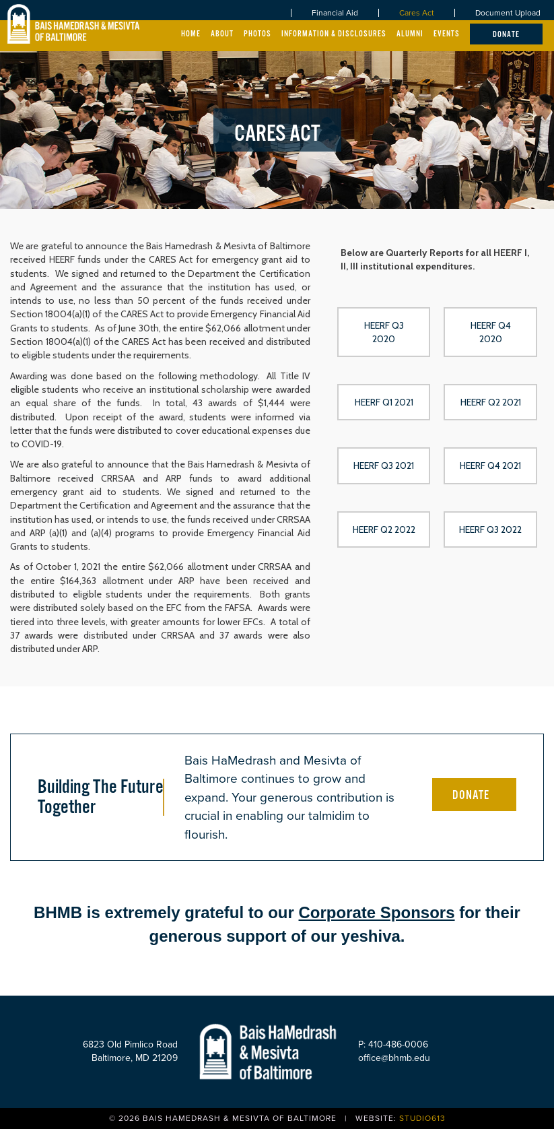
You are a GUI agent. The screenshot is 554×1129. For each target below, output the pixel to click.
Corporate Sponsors (377, 912)
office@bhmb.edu (394, 1058)
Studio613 (422, 1118)
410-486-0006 (398, 1044)
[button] (384, 332)
